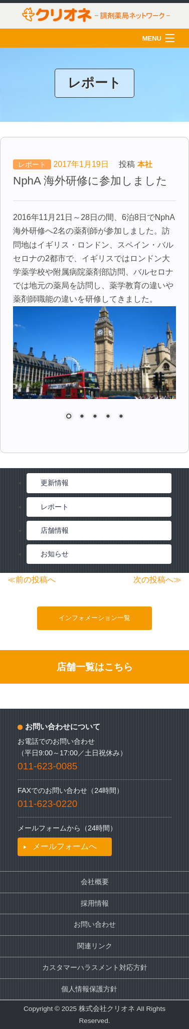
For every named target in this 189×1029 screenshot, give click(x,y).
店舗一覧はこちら (95, 667)
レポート (32, 164)
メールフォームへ (65, 846)
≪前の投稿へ (32, 579)
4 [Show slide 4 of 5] (107, 417)
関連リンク (94, 946)
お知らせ (55, 554)
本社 (144, 164)
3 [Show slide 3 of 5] (94, 417)
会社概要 (95, 882)
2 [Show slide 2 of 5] (81, 417)
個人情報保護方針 (89, 989)
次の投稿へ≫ (157, 579)
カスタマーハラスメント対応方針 (94, 967)
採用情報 (95, 903)
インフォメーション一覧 (94, 618)
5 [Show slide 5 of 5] (120, 417)
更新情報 (55, 483)
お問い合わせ (95, 924)
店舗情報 (55, 530)
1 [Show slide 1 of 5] (68, 417)
